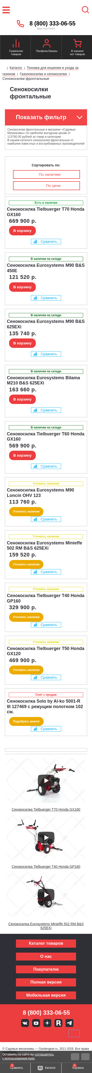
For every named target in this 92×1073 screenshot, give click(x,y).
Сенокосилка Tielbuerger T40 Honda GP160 (46, 867)
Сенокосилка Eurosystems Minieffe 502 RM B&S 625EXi (46, 926)
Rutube (58, 1023)
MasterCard (29, 1033)
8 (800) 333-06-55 (52, 23)
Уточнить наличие (26, 511)
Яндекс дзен (47, 1023)
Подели (51, 1033)
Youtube (36, 1023)
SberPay (74, 1033)
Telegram (69, 1023)
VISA (12, 1033)
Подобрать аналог (26, 721)
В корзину (22, 230)
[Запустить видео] (46, 780)
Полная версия (46, 982)
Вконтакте (25, 1023)
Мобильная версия (46, 995)
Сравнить (45, 241)
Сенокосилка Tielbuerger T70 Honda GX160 (46, 809)
